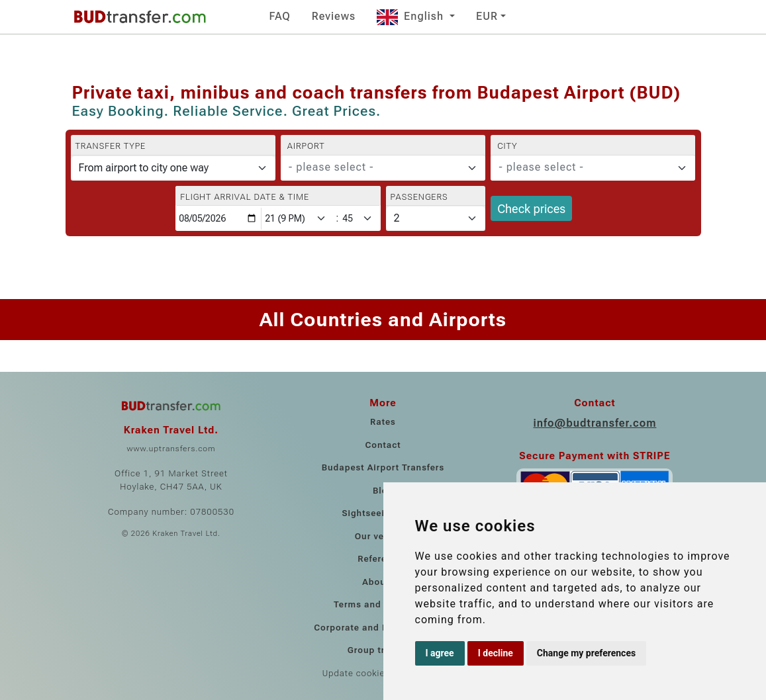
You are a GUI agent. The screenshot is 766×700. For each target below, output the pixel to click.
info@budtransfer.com (595, 423)
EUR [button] (487, 16)
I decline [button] (495, 653)
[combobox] (383, 168)
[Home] (139, 16)
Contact (383, 445)
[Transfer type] (173, 168)
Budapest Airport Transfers (383, 467)
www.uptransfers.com (170, 448)
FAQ (280, 16)
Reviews (334, 16)
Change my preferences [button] (586, 653)
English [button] (412, 16)
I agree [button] (440, 653)
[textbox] (375, 167)
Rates (383, 422)
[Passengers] (436, 218)
